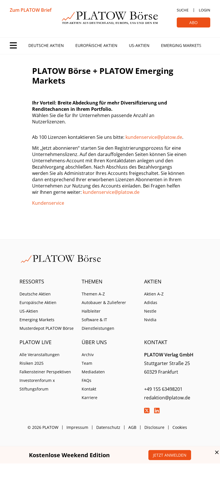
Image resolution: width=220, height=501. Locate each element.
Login (204, 10)
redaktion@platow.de (167, 398)
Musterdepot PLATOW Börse (46, 328)
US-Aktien (139, 45)
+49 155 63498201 (163, 389)
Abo (193, 22)
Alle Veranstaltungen (39, 354)
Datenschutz (108, 427)
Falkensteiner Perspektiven (45, 371)
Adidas (150, 302)
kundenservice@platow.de (153, 137)
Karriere (89, 397)
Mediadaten (93, 371)
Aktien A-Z (154, 294)
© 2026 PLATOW (43, 427)
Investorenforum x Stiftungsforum (37, 385)
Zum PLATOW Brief (31, 10)
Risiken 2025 (31, 363)
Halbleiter (91, 311)
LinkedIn (157, 410)
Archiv (88, 354)
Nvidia (150, 319)
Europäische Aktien (96, 45)
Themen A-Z (93, 294)
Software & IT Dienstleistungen (98, 324)
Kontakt (89, 389)
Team (87, 363)
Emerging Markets (181, 45)
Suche (182, 10)
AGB (132, 427)
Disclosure (154, 427)
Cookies (179, 427)
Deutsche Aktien (46, 45)
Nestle (150, 311)
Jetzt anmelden (169, 455)
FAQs (86, 380)
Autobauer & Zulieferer (104, 302)
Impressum (77, 427)
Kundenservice (48, 203)
